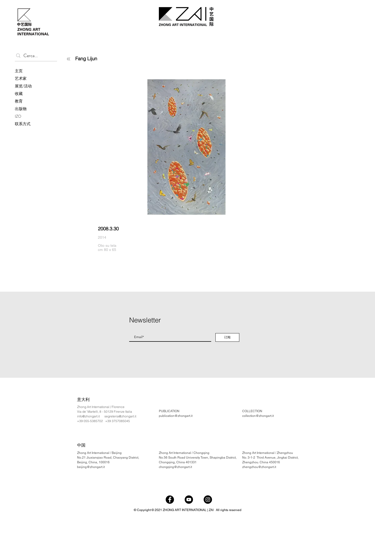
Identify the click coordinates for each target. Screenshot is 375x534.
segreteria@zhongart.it (120, 416)
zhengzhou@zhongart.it (259, 467)
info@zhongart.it (88, 416)
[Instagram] (208, 499)
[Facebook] (170, 499)
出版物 (21, 109)
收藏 (19, 94)
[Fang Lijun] (105, 58)
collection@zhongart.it (258, 416)
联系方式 (22, 124)
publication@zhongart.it (175, 416)
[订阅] (227, 337)
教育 (19, 101)
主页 (19, 71)
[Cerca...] (34, 55)
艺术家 (21, 78)
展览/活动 (23, 86)
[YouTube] (189, 499)
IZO (18, 116)
